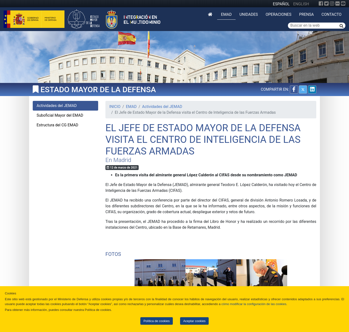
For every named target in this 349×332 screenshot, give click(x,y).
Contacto (331, 14)
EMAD (226, 14)
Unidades (248, 14)
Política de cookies (156, 321)
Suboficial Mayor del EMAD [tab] (60, 115)
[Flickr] (337, 4)
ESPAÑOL (281, 4)
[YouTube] (343, 4)
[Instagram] (332, 4)
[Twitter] (326, 4)
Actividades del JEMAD (162, 106)
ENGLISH (301, 4)
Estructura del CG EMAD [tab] (57, 125)
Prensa (306, 14)
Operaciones (278, 14)
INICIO (114, 106)
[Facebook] (321, 4)
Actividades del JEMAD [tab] (57, 105)
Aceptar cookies (194, 321)
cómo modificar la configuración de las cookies (254, 304)
